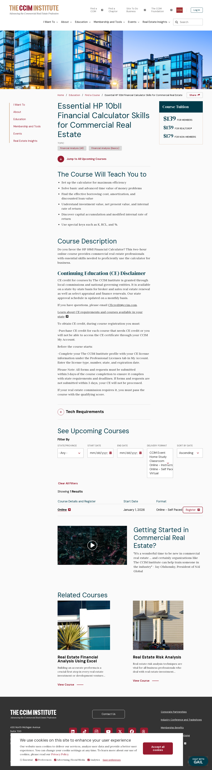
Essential (28, 759)
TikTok (86, 732)
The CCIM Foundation (161, 10)
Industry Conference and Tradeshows (181, 719)
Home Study (160, 457)
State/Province (67, 445)
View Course (66, 684)
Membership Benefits (172, 727)
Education (74, 95)
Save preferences (112, 760)
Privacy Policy (59, 754)
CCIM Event (160, 453)
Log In (197, 10)
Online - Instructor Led (160, 465)
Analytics (95, 759)
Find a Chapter (113, 10)
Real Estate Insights (25, 141)
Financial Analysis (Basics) (105, 148)
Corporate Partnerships (174, 711)
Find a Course (92, 95)
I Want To (19, 104)
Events (17, 133)
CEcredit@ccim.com (122, 305)
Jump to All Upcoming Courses (82, 159)
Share (194, 95)
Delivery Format (157, 445)
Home (61, 95)
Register (193, 510)
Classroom (160, 461)
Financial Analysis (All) (72, 148)
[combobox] (64, 453)
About (17, 112)
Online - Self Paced (160, 469)
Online (64, 510)
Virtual (160, 473)
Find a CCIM (96, 10)
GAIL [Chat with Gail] (198, 761)
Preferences (44, 759)
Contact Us (108, 714)
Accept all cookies (157, 748)
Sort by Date (185, 445)
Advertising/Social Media (71, 759)
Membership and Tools (27, 126)
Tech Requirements (85, 411)
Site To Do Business (136, 10)
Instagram (98, 732)
